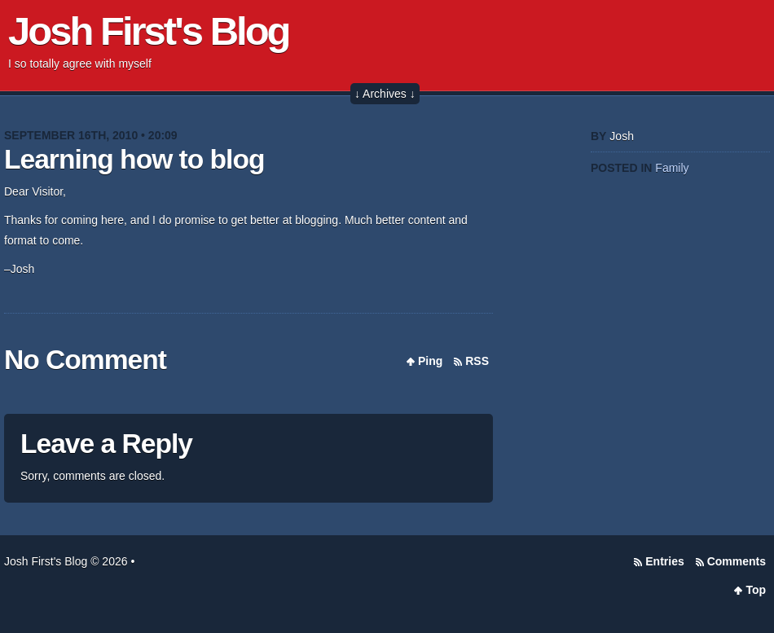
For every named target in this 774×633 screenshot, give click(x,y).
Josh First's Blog (148, 31)
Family (671, 167)
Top (755, 589)
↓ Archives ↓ (385, 93)
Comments (736, 561)
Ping (430, 360)
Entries (664, 561)
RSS (477, 360)
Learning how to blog (134, 159)
